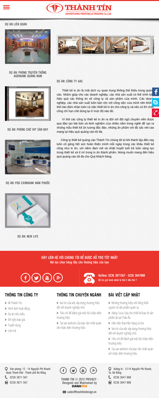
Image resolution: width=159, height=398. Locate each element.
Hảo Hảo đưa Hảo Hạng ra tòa (128, 323)
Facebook (26, 278)
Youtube (47, 278)
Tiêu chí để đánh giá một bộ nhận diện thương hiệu (79, 315)
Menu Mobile (6, 7)
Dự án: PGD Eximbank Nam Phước (28, 183)
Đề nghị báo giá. (16, 319)
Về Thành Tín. (15, 303)
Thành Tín (79, 9)
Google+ (58, 278)
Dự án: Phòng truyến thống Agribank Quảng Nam (27, 74)
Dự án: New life (27, 236)
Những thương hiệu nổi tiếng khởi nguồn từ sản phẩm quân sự (128, 305)
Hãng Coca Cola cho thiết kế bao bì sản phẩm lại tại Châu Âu (130, 315)
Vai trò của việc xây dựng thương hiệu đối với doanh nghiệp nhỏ (78, 305)
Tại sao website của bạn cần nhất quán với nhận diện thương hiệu (79, 325)
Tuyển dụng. (14, 325)
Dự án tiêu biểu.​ (16, 314)
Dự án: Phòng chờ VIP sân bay (27, 129)
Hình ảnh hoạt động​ (19, 308)
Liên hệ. (12, 330)
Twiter (36, 278)
